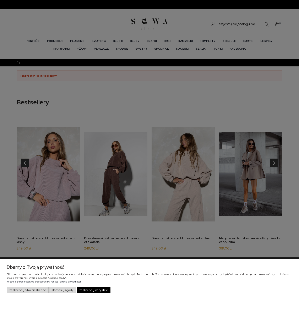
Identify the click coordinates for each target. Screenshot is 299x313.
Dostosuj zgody (62, 290)
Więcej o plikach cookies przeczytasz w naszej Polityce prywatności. (44, 281)
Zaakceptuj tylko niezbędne (27, 290)
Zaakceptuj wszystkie (93, 290)
